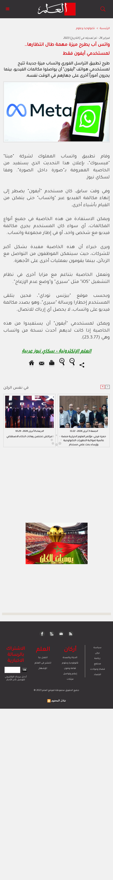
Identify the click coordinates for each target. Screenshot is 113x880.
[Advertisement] (37, 440)
